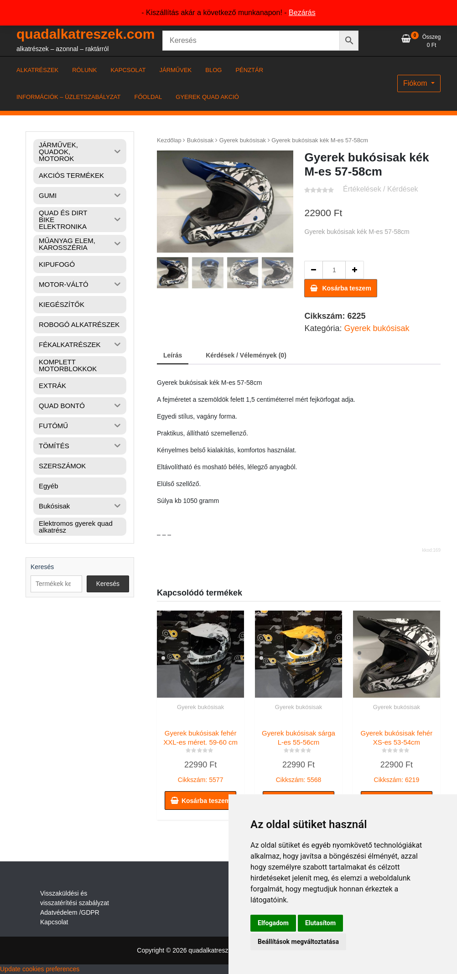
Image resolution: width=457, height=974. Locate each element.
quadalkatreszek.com (85, 33)
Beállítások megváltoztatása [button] (298, 941)
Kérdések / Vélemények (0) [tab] (246, 355)
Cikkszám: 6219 (397, 754)
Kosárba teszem (346, 288)
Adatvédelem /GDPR (69, 912)
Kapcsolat (54, 922)
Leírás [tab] (172, 355)
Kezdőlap (169, 140)
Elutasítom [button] (320, 923)
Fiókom (416, 83)
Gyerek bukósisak (242, 140)
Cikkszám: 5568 (299, 754)
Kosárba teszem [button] (206, 800)
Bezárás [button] (302, 12)
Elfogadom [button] (273, 923)
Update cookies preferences (39, 969)
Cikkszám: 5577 (200, 754)
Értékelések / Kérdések (380, 189)
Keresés (42, 566)
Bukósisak (200, 140)
